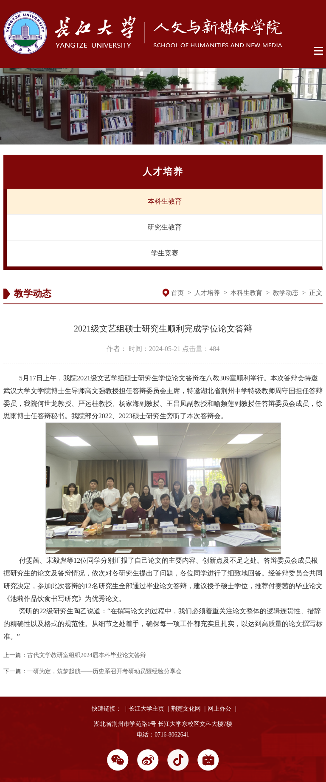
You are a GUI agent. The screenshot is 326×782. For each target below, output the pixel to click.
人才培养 (207, 292)
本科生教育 (165, 201)
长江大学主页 (146, 709)
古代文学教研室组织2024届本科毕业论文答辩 (86, 655)
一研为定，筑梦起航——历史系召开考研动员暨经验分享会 (104, 671)
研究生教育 (165, 227)
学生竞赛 (164, 253)
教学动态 (285, 292)
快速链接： (106, 709)
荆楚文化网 (186, 709)
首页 (177, 292)
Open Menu (319, 51)
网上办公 (219, 709)
